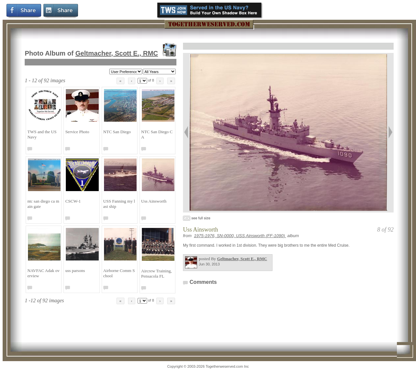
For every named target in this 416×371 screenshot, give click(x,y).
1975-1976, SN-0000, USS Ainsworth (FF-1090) (240, 235)
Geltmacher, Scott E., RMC (116, 53)
